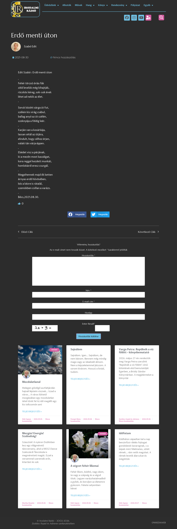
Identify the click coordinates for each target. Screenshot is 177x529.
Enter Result (88, 324)
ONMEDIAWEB (159, 522)
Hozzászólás (88, 255)
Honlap (88, 313)
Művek (78, 5)
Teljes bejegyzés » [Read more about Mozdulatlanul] (32, 411)
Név (88, 290)
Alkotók (66, 5)
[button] (161, 17)
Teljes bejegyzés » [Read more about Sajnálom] (80, 379)
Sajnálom (76, 349)
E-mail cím (89, 301)
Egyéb (148, 5)
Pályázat (135, 5)
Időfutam (125, 433)
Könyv (103, 5)
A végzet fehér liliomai (85, 466)
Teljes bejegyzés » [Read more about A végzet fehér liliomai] (80, 495)
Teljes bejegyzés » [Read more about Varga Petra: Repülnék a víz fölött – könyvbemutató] (129, 385)
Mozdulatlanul (31, 382)
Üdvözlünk (51, 5)
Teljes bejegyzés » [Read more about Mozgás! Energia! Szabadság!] (32, 469)
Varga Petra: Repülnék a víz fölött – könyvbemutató (136, 351)
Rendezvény (119, 5)
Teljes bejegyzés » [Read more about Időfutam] (129, 466)
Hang (90, 5)
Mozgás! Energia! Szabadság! (33, 435)
